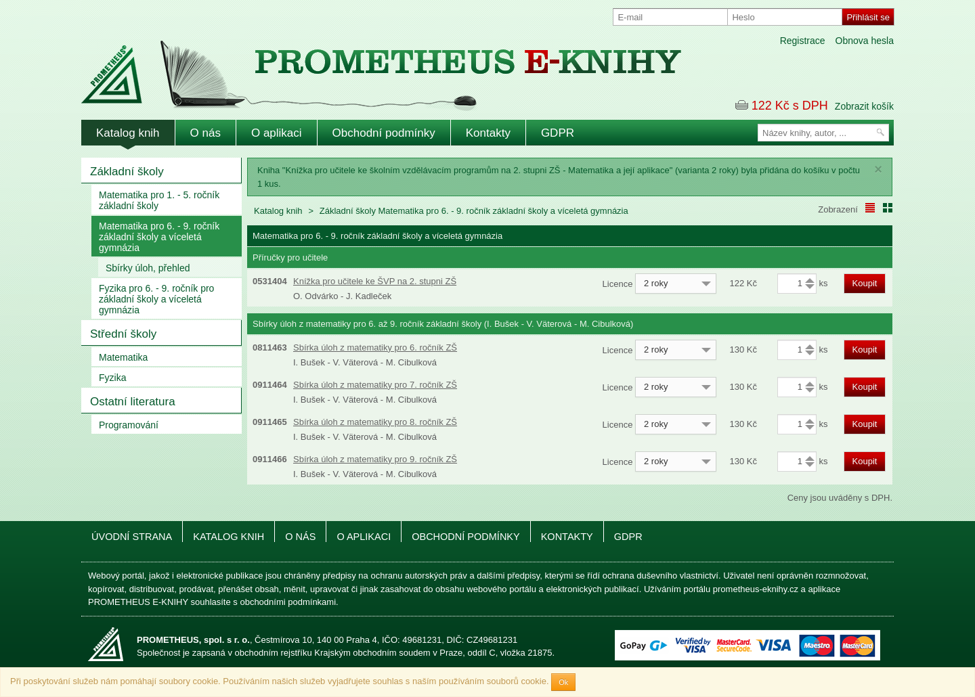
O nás (205, 133)
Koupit (865, 283)
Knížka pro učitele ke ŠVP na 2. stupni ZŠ (374, 281)
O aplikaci (276, 133)
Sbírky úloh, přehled (148, 268)
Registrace (802, 40)
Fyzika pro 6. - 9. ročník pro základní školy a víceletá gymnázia (156, 299)
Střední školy (123, 334)
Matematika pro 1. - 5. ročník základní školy (159, 200)
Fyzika (112, 377)
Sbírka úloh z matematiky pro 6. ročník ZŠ (375, 347)
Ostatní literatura (132, 401)
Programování (128, 425)
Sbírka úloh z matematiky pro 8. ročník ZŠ (375, 422)
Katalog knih (128, 133)
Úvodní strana (131, 536)
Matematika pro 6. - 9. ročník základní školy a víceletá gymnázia (159, 237)
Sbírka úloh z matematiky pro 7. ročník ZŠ (375, 385)
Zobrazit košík (864, 106)
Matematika (123, 357)
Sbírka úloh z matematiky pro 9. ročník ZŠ (375, 459)
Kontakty (488, 133)
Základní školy (127, 171)
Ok (563, 682)
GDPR (557, 133)
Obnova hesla (865, 40)
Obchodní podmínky (383, 133)
